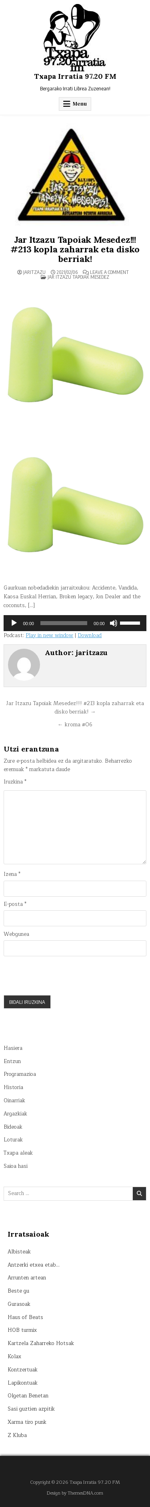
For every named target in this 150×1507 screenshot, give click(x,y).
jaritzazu (34, 272)
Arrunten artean (27, 1277)
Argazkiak (15, 1113)
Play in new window (49, 635)
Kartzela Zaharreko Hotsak (41, 1343)
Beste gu (18, 1291)
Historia (13, 1087)
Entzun (12, 1061)
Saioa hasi (16, 1166)
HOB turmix (22, 1330)
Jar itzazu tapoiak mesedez (78, 277)
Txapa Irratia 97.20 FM (75, 76)
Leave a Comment (109, 272)
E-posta (15, 904)
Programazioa (20, 1074)
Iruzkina (15, 782)
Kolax (14, 1356)
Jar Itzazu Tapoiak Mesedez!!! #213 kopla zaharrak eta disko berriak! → (75, 708)
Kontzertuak (23, 1369)
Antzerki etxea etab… (34, 1265)
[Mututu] (114, 623)
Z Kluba (17, 1435)
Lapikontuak (23, 1383)
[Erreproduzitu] (14, 623)
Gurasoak (19, 1304)
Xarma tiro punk (27, 1422)
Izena (12, 874)
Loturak (13, 1139)
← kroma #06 (75, 724)
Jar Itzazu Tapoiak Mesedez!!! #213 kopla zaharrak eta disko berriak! (74, 249)
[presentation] (64, 975)
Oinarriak (14, 1100)
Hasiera (13, 1048)
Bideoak (13, 1127)
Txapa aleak (18, 1153)
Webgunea (16, 934)
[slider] (63, 623)
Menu (80, 103)
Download (90, 635)
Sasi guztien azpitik (31, 1409)
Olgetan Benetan (28, 1395)
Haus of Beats (25, 1317)
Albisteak (19, 1251)
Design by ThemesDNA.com (75, 1493)
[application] (75, 623)
